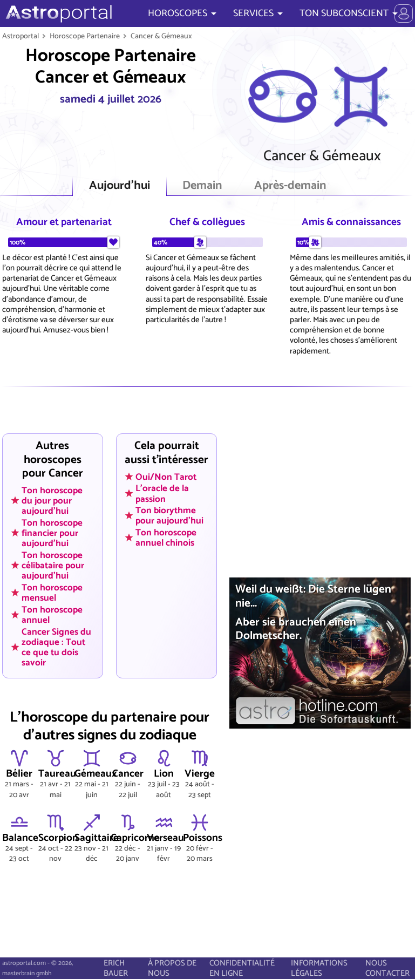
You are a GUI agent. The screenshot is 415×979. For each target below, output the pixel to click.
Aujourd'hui (119, 185)
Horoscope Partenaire (85, 36)
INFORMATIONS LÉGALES (319, 968)
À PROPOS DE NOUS (172, 968)
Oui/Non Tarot (165, 476)
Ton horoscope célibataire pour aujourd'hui (53, 565)
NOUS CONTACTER (387, 968)
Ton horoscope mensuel (52, 592)
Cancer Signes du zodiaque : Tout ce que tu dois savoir (56, 647)
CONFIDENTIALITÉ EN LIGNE (242, 968)
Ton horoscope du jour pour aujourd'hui (52, 500)
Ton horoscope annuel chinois (165, 538)
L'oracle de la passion (162, 493)
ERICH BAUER (116, 968)
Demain (202, 185)
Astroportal (20, 36)
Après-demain (290, 185)
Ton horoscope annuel (52, 614)
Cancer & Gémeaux (161, 36)
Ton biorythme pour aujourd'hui (169, 516)
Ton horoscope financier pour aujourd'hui (52, 532)
